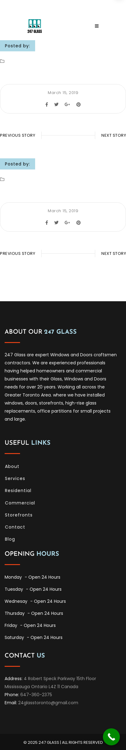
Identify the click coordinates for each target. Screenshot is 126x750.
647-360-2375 (36, 695)
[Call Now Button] (111, 736)
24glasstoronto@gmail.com (48, 703)
